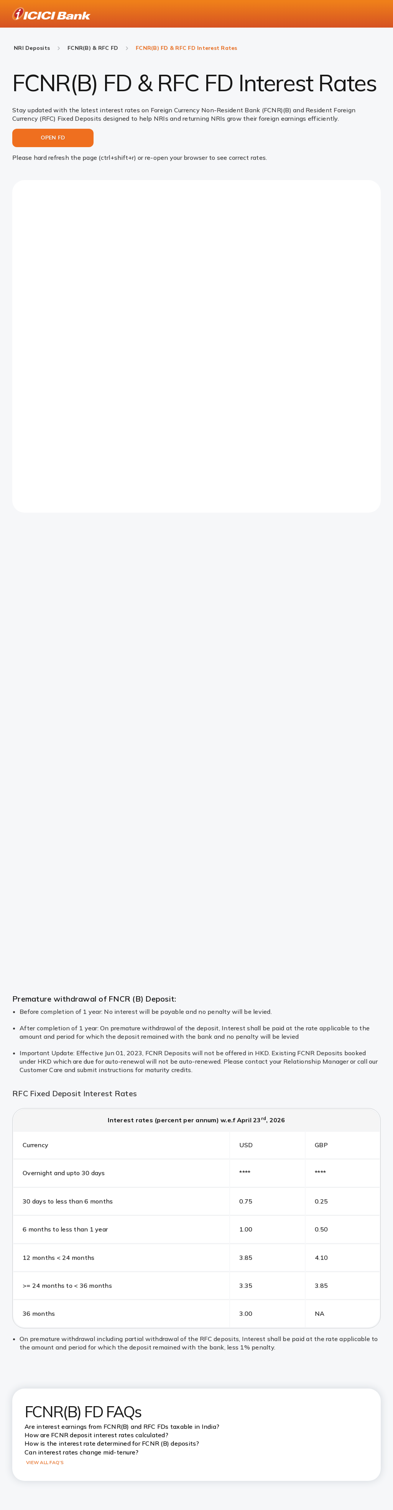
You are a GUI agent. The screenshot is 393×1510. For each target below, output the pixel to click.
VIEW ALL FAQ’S (45, 1462)
